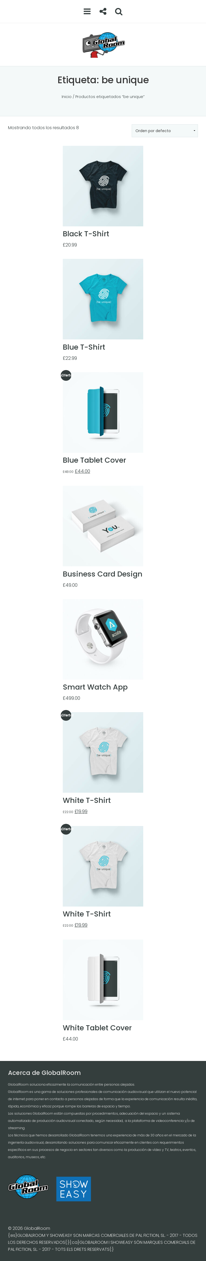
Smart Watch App (95, 687)
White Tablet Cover (97, 1028)
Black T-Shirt (86, 234)
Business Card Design (102, 574)
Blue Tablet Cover (94, 460)
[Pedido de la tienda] (165, 130)
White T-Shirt (87, 800)
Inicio (67, 96)
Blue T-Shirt (84, 347)
